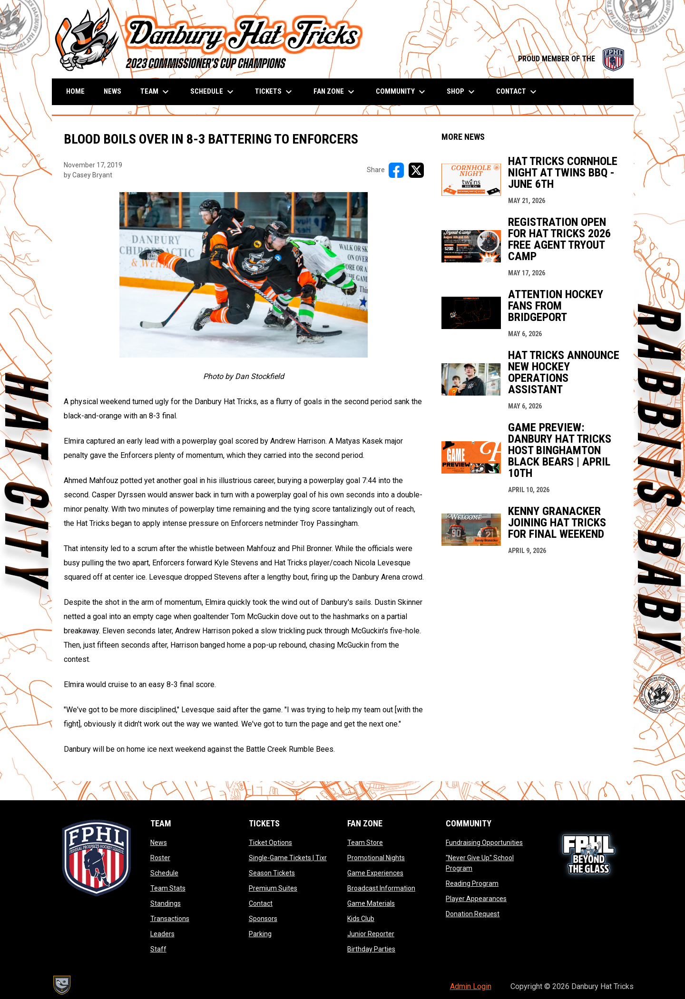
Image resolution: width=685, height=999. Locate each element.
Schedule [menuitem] (213, 91)
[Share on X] (416, 170)
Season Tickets (272, 873)
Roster (160, 858)
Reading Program (472, 883)
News (158, 842)
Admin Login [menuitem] (470, 986)
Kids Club (360, 918)
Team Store (365, 842)
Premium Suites (273, 888)
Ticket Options (270, 842)
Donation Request (472, 914)
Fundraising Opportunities (484, 842)
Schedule (164, 873)
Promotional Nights (376, 858)
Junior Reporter (370, 934)
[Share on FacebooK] (396, 170)
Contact (261, 903)
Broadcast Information (381, 888)
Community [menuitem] (402, 91)
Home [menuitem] (75, 91)
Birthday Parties (371, 949)
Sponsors (263, 918)
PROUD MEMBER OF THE (571, 58)
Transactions (169, 918)
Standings (165, 903)
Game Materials (371, 903)
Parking (260, 934)
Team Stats (168, 888)
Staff (158, 949)
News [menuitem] (112, 91)
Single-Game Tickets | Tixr (288, 858)
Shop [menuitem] (462, 91)
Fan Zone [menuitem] (335, 91)
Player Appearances (476, 898)
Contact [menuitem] (517, 91)
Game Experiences (375, 873)
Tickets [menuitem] (274, 91)
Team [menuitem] (155, 91)
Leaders (162, 934)
